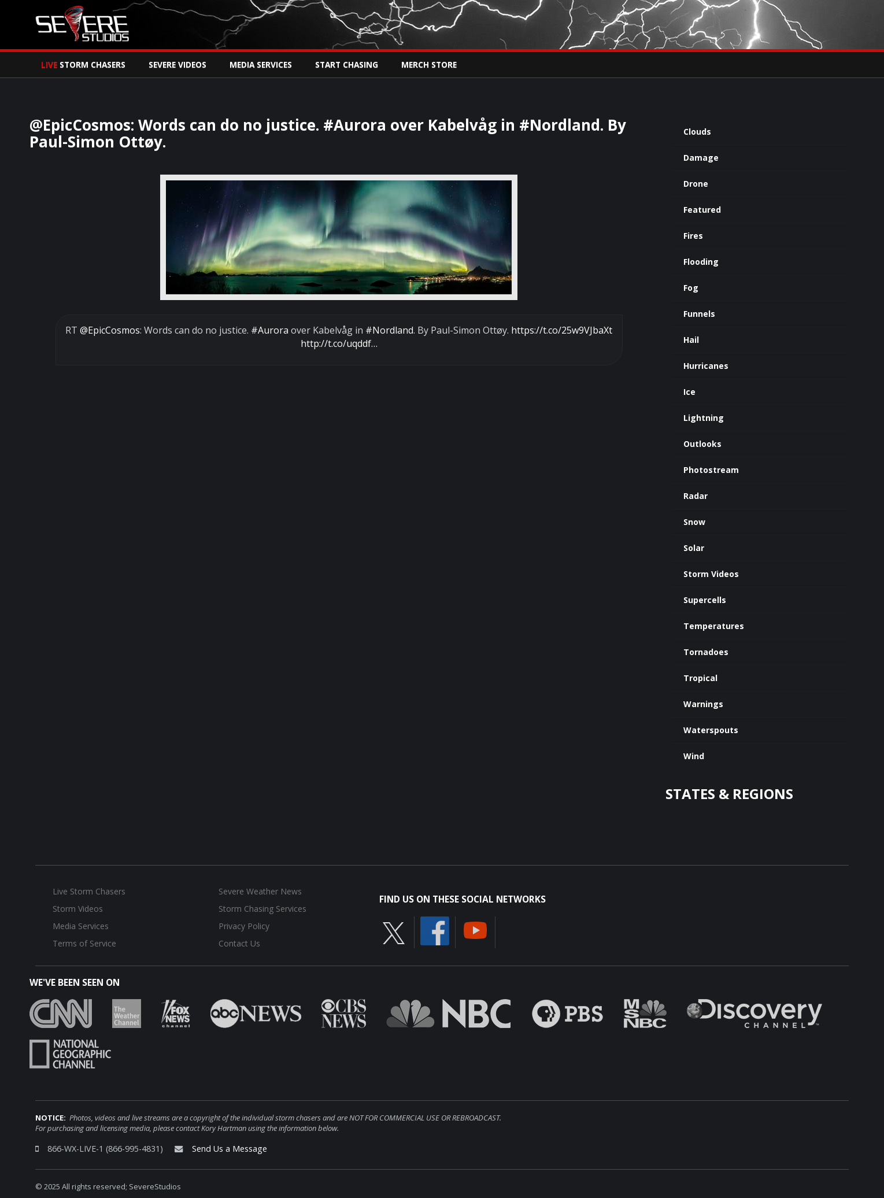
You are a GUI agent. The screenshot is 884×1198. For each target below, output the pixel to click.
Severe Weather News (260, 891)
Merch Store (429, 64)
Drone (695, 183)
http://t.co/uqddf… (339, 343)
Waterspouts (710, 729)
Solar (693, 547)
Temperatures (713, 625)
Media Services (261, 64)
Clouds (697, 131)
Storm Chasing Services (262, 908)
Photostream (711, 469)
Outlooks (702, 443)
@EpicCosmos (110, 330)
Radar (695, 495)
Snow (694, 521)
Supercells (704, 599)
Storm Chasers (83, 64)
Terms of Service (84, 943)
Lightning (703, 417)
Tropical (700, 677)
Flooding (701, 261)
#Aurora (269, 330)
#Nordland (389, 330)
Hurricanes (705, 365)
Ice (689, 391)
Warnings (703, 703)
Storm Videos (711, 573)
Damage (701, 157)
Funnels (699, 313)
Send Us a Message (229, 1148)
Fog (690, 287)
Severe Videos (177, 64)
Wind (693, 755)
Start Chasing (346, 64)
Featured (702, 209)
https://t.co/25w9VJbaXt (561, 330)
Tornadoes (705, 651)
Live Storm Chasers (89, 891)
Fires (693, 235)
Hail (691, 339)
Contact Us (239, 943)
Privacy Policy (244, 925)
